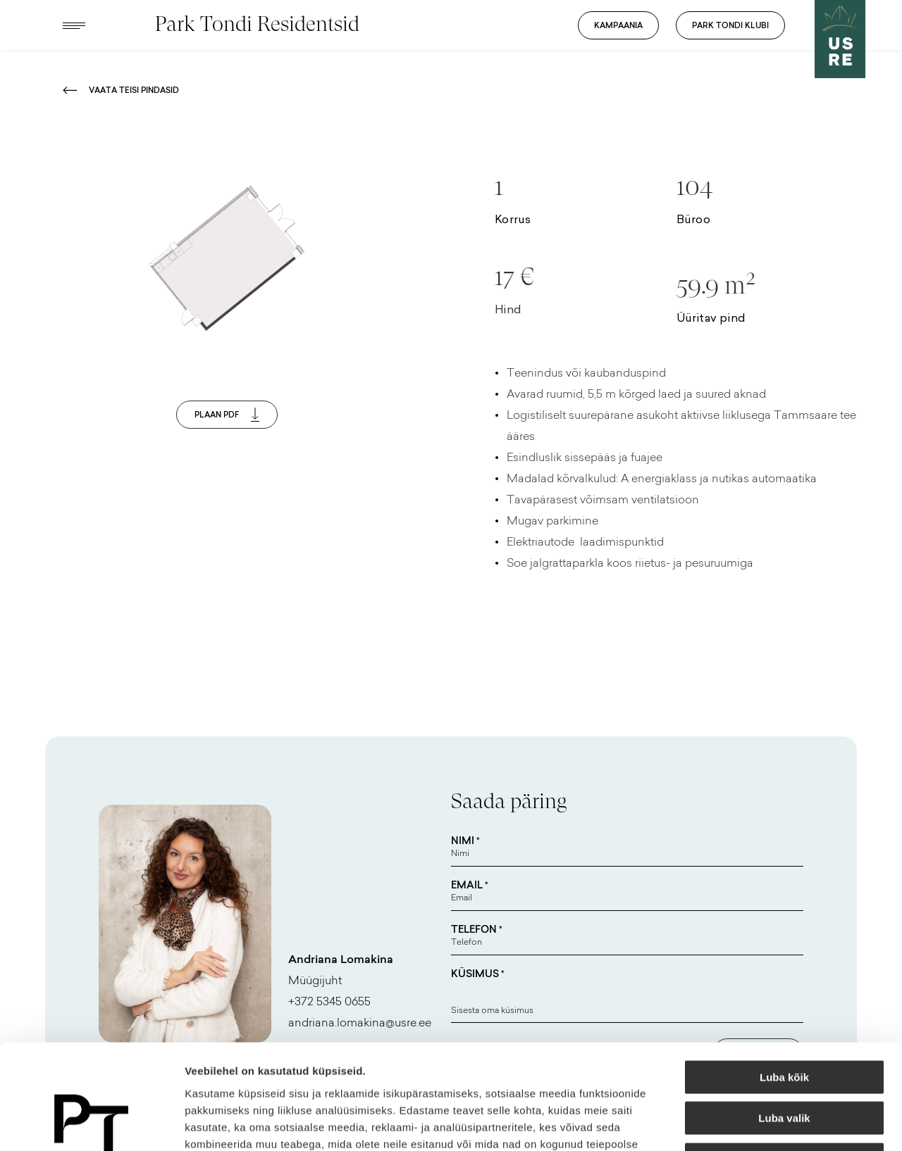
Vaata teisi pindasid (121, 90)
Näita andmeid (728, 1123)
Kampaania (618, 25)
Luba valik (784, 1020)
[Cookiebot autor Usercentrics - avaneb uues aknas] (91, 1123)
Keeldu (784, 1061)
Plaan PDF (226, 415)
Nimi (465, 840)
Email (469, 885)
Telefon (476, 929)
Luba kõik (784, 979)
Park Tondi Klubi (730, 25)
